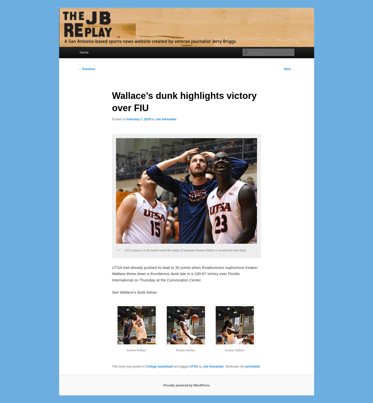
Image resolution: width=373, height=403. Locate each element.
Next (289, 69)
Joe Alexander (166, 119)
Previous (87, 69)
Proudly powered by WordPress (186, 385)
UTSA (194, 366)
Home (84, 52)
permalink (252, 366)
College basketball (159, 366)
